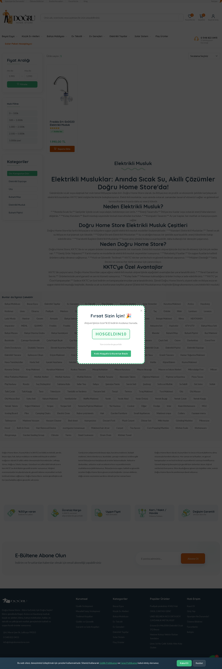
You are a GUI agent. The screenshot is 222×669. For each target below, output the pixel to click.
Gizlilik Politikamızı (108, 663)
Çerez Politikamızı (128, 663)
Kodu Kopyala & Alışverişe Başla (111, 353)
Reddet (199, 663)
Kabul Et (184, 663)
